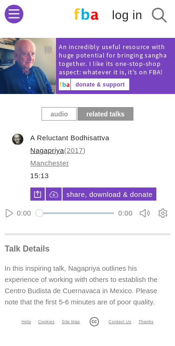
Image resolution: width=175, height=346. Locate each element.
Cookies (46, 321)
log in (127, 15)
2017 (75, 150)
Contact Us (119, 321)
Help (26, 321)
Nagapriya (47, 150)
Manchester (49, 163)
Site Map (71, 321)
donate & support (100, 84)
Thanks (146, 321)
